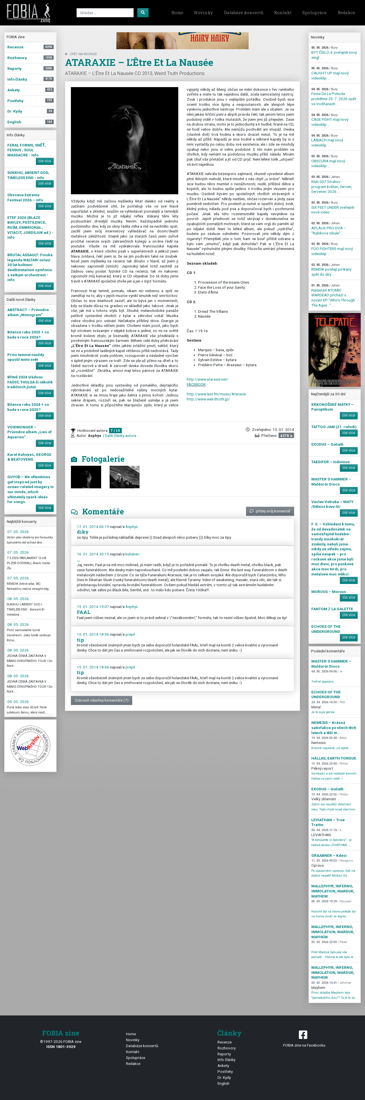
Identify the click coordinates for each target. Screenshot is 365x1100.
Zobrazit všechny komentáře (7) (102, 700)
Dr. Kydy (224, 1077)
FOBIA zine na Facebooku (304, 1038)
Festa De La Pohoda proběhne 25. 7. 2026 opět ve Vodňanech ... (333, 96)
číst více (44, 161)
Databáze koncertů (243, 12)
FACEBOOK (196, 384)
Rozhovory (227, 1048)
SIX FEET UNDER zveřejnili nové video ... (332, 207)
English (223, 1083)
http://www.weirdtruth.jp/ (208, 399)
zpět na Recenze (81, 54)
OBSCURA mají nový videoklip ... (328, 161)
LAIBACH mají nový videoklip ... (327, 140)
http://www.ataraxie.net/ (207, 379)
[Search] (105, 12)
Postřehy (225, 1071)
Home (177, 12)
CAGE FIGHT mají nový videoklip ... (329, 120)
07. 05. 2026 (18, 531)
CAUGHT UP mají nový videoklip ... (330, 73)
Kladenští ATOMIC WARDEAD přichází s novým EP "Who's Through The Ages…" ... (333, 295)
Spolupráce (314, 12)
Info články (226, 1059)
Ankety (223, 1065)
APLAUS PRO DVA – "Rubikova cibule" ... (328, 228)
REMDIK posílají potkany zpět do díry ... (331, 270)
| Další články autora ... (121, 435)
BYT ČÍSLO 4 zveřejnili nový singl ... (334, 52)
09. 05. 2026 (18, 701)
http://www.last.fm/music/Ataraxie (216, 394)
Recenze (225, 1042)
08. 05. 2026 (18, 598)
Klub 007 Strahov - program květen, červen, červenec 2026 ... (331, 184)
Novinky (203, 12)
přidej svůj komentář (270, 511)
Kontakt (283, 12)
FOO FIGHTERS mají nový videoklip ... (332, 249)
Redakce (346, 12)
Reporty (224, 1054)
